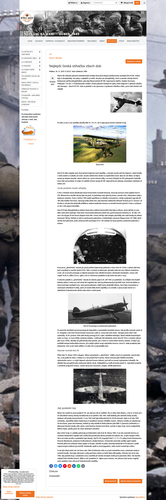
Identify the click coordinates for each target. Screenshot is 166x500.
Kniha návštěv (133, 41)
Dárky (102, 41)
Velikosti (39, 41)
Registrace (85, 3)
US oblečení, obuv (31, 58)
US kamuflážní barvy (31, 71)
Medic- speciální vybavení (28, 103)
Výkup (121, 41)
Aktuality (112, 41)
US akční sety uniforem (31, 53)
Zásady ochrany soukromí (44, 497)
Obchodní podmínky (76, 41)
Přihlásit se (72, 3)
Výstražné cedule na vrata (30, 77)
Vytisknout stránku (134, 61)
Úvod (30, 41)
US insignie (31, 66)
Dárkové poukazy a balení (29, 90)
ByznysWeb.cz (140, 497)
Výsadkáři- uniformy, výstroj (30, 96)
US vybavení (31, 62)
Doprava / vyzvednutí (55, 41)
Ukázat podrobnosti (9, 492)
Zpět (50, 54)
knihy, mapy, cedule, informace (30, 83)
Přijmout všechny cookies (25, 494)
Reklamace (92, 41)
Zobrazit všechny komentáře (131, 481)
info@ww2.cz (29, 139)
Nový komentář (110, 481)
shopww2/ (31, 144)
